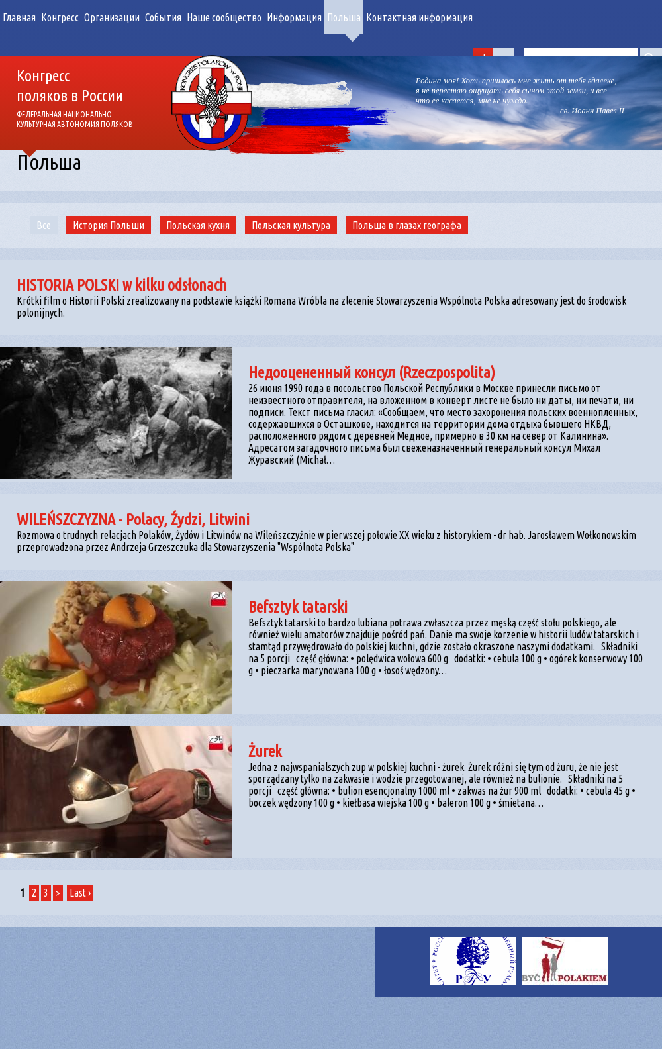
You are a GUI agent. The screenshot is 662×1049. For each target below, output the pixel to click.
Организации (112, 17)
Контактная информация (419, 17)
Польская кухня (198, 225)
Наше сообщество (224, 17)
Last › (80, 893)
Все (43, 225)
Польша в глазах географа (406, 225)
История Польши (108, 225)
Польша (344, 17)
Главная (19, 17)
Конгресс (60, 17)
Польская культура (291, 225)
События (163, 17)
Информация (294, 17)
